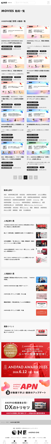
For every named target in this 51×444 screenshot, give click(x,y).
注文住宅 (29, 199)
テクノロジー (16, 202)
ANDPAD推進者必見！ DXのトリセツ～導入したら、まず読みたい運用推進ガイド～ (19, 250)
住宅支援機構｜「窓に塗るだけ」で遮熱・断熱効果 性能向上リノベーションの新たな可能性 (19, 242)
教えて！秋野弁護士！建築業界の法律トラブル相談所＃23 (18, 233)
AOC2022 (15, 207)
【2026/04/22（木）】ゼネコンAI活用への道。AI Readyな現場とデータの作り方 (19, 331)
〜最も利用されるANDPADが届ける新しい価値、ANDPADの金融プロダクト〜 (38, 163)
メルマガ (46, 441)
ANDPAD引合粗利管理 (19, 199)
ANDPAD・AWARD (7, 46)
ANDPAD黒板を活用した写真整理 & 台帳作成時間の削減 (12, 126)
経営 (43, 202)
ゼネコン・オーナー (33, 104)
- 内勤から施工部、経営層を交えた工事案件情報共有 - (38, 130)
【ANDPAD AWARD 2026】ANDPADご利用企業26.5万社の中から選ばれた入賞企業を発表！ (19, 225)
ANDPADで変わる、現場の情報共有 (11, 70)
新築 (31, 207)
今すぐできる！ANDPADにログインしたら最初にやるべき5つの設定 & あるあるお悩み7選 (19, 258)
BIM (42, 199)
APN (24, 197)
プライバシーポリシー (16, 437)
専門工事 (17, 46)
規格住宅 (36, 207)
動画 (7, 422)
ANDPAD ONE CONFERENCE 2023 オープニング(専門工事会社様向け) (12, 42)
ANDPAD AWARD (31, 194)
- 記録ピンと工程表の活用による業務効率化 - (12, 74)
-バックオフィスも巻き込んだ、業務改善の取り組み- (38, 47)
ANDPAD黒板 (7, 202)
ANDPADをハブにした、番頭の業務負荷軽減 (38, 42)
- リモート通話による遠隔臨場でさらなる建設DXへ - (12, 130)
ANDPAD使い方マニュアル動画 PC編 (14, 310)
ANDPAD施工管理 (13, 194)
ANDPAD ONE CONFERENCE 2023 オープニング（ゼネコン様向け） (37, 98)
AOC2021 (22, 194)
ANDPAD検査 (19, 205)
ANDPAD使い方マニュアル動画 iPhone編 (15, 294)
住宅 (42, 167)
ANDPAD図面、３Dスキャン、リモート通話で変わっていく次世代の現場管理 (12, 99)
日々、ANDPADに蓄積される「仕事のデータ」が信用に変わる (38, 158)
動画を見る (25, 441)
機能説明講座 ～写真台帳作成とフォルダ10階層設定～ (17, 302)
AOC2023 (19, 197)
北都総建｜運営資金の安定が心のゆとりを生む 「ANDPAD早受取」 (19, 278)
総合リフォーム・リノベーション (33, 205)
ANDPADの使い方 (9, 205)
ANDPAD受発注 (26, 202)
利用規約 (24, 437)
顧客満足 (15, 210)
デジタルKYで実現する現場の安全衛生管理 (38, 72)
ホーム (3, 422)
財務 (20, 210)
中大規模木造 (27, 210)
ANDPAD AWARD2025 (34, 197)
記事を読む (14, 441)
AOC (5, 194)
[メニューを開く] (48, 2)
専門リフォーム (24, 207)
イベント (36, 441)
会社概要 (7, 437)
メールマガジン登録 (41, 437)
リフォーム (36, 199)
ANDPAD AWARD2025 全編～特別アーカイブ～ (16, 285)
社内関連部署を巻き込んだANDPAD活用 (38, 126)
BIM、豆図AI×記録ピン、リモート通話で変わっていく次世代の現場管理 (12, 158)
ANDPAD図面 (7, 207)
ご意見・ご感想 (31, 437)
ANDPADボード (36, 202)
